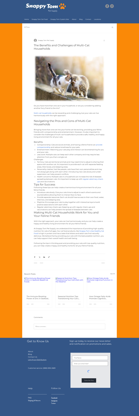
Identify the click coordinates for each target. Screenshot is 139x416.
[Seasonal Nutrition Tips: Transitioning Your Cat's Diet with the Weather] (69, 285)
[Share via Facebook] (35, 257)
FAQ (29, 398)
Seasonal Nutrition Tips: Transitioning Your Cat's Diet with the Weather (68, 297)
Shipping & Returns (34, 400)
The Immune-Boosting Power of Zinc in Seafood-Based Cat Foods (38, 297)
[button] (112, 27)
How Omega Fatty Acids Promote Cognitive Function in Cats (99, 297)
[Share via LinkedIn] (44, 257)
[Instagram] (112, 6)
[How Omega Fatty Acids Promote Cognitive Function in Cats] (101, 285)
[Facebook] (107, 6)
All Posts (27, 27)
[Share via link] (49, 257)
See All (112, 274)
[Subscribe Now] (89, 380)
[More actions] (104, 40)
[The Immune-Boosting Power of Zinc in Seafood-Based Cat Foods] (38, 285)
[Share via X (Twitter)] (39, 257)
